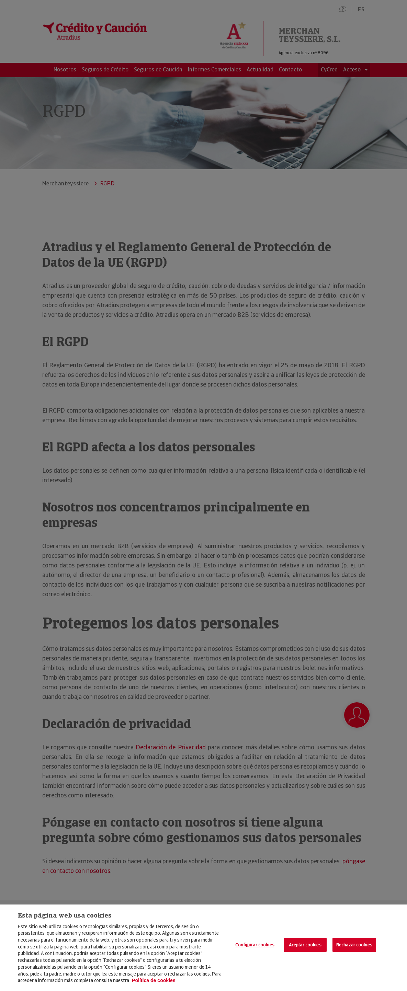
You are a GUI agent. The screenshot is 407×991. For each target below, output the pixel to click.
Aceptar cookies (305, 945)
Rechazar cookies (354, 945)
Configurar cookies (254, 945)
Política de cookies (154, 980)
